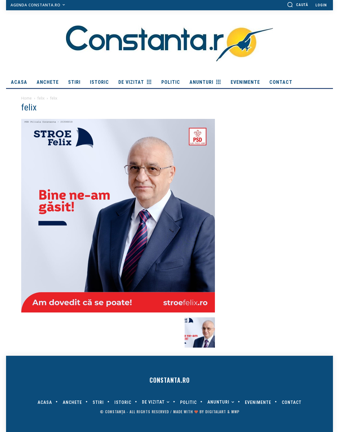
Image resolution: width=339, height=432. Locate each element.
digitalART (215, 411)
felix (41, 98)
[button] (297, 5)
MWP (235, 411)
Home (26, 98)
